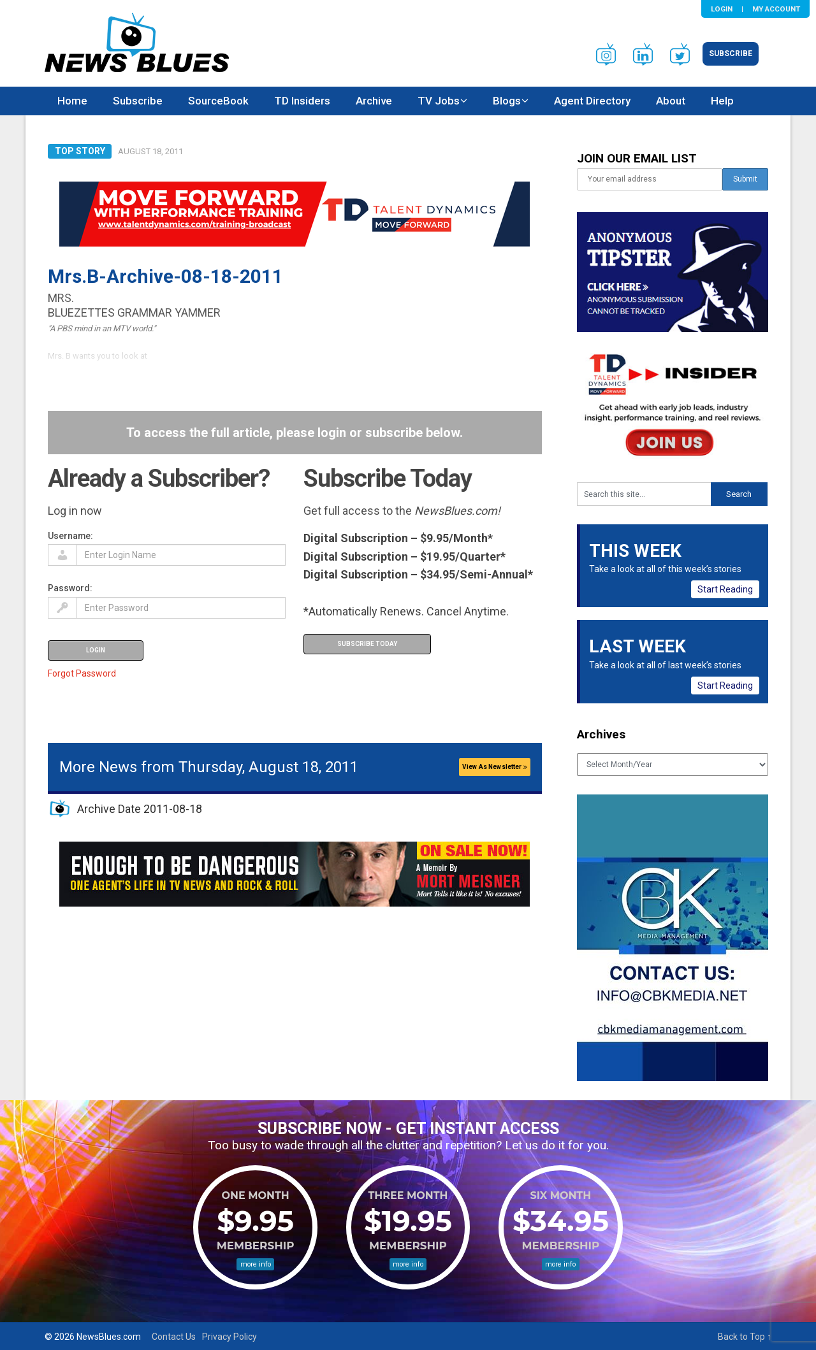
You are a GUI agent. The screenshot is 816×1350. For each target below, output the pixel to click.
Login (721, 8)
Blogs (507, 100)
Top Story (80, 151)
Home (72, 100)
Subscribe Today (367, 643)
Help (722, 100)
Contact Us (174, 1337)
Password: (70, 588)
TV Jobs (439, 100)
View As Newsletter (494, 766)
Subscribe (730, 53)
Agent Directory (592, 100)
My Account (776, 8)
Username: (70, 536)
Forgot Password (82, 673)
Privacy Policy (229, 1337)
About (670, 100)
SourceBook (218, 100)
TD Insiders (302, 100)
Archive (374, 100)
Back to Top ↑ (744, 1337)
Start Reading (725, 589)
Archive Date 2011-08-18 (139, 808)
